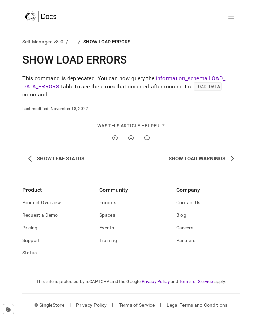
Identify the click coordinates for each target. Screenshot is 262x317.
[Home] (41, 16)
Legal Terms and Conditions (197, 305)
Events (106, 227)
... (73, 42)
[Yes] (115, 137)
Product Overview (41, 202)
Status (29, 253)
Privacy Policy (156, 281)
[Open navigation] (231, 16)
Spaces (107, 215)
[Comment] (147, 137)
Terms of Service (196, 281)
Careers (184, 227)
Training (108, 240)
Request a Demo (40, 215)
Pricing (30, 227)
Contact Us (188, 202)
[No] (131, 137)
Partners (185, 240)
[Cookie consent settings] (8, 309)
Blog (181, 215)
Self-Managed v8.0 (43, 42)
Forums (107, 202)
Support (31, 240)
